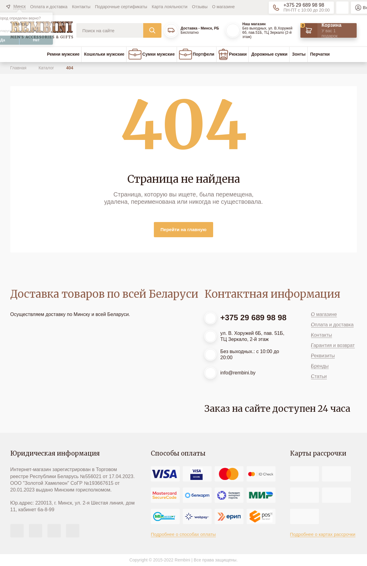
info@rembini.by (238, 372)
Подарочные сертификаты (121, 6)
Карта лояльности (169, 6)
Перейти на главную (183, 229)
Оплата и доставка (48, 6)
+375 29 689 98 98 (303, 5)
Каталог (47, 67)
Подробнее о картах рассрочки (322, 534)
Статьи (319, 376)
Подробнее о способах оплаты (183, 534)
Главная (19, 67)
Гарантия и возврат (333, 345)
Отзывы (199, 6)
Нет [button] (36, 40)
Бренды (320, 366)
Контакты (81, 6)
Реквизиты (323, 355)
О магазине (223, 6)
